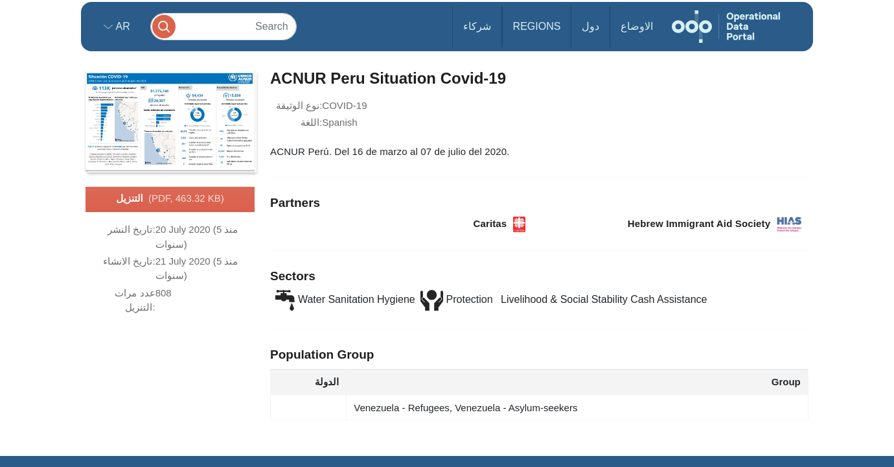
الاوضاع (637, 26)
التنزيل (170, 199)
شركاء (477, 26)
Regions (537, 26)
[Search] (223, 26)
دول (590, 26)
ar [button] (121, 26)
